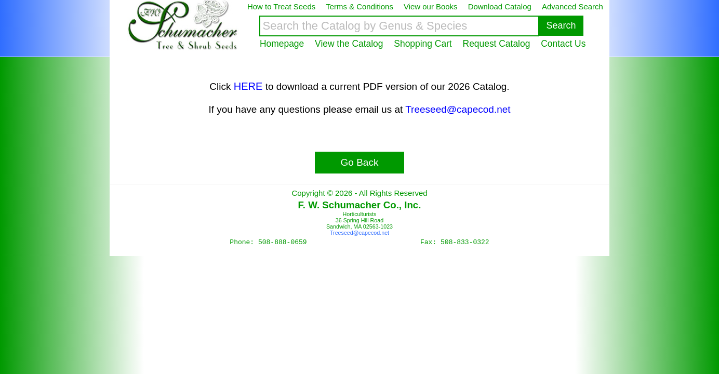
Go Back (360, 162)
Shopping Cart (422, 43)
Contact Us (563, 43)
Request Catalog (496, 43)
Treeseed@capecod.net (457, 109)
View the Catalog (349, 43)
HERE (248, 86)
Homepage (282, 43)
